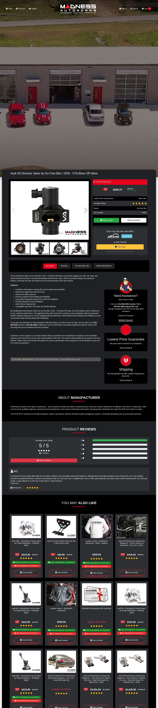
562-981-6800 (31, 325)
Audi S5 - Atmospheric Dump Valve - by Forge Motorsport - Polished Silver (131, 610)
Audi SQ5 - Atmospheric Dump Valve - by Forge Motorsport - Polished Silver (26, 543)
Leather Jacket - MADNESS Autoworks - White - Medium (96, 542)
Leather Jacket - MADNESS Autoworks (61, 609)
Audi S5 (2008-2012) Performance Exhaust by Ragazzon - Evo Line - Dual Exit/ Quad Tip (61, 678)
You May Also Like (83, 266)
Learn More (126, 236)
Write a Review (44, 460)
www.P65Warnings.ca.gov (70, 359)
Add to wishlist (133, 220)
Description (50, 266)
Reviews (65, 266)
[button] (86, 210)
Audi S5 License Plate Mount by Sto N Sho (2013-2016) (61, 542)
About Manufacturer (104, 266)
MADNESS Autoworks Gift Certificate (96, 608)
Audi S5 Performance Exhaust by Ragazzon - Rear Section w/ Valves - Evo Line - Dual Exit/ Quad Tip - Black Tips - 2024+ (96, 679)
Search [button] (134, 9)
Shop (9, 9)
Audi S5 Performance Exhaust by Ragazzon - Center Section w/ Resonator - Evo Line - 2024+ (132, 543)
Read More (126, 348)
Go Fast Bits (141, 208)
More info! (142, 198)
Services (20, 9)
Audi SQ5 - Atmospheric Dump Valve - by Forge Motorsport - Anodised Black (26, 678)
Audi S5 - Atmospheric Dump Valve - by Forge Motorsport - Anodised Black (26, 610)
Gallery (33, 9)
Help (123, 9)
